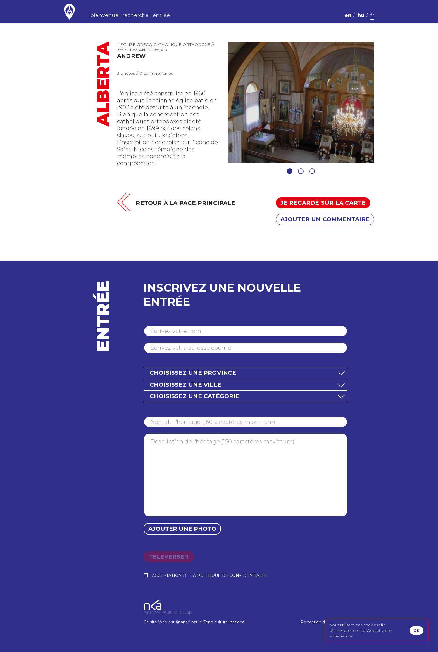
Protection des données (323, 622)
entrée (161, 15)
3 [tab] (312, 171)
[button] (245, 373)
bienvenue (104, 15)
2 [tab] (301, 171)
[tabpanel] (301, 102)
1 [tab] (289, 171)
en (348, 15)
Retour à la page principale (185, 203)
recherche (135, 15)
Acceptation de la (206, 575)
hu (361, 15)
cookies (370, 625)
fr (372, 15)
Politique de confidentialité (233, 575)
